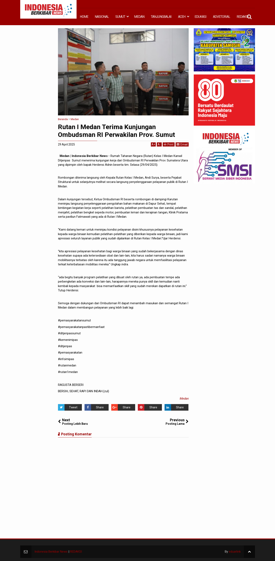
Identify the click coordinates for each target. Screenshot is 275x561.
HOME (84, 17)
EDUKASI (200, 17)
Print (169, 144)
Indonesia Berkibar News (51, 551)
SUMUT (120, 17)
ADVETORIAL (221, 17)
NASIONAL (102, 17)
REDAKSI (242, 17)
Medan (184, 398)
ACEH (181, 17)
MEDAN (139, 17)
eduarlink (235, 551)
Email (182, 144)
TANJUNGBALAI (161, 17)
